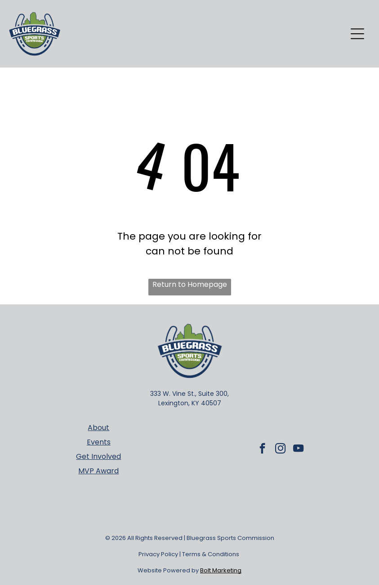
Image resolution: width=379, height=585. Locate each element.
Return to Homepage (189, 284)
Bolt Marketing (220, 570)
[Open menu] (357, 34)
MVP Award (98, 471)
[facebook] (262, 449)
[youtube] (298, 449)
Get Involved (98, 456)
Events (99, 442)
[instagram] (280, 449)
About (98, 427)
